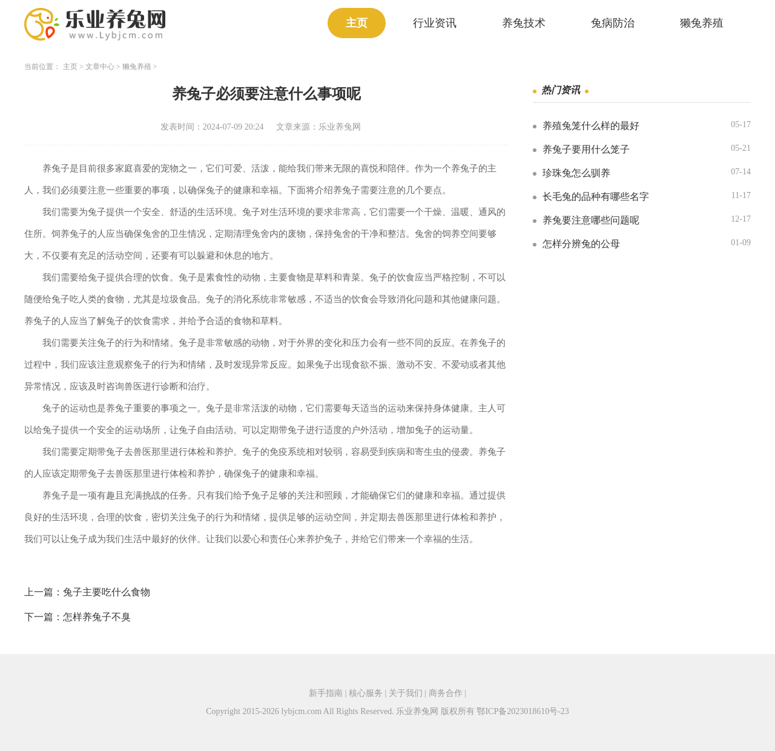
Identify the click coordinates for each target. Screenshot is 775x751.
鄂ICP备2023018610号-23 (523, 711)
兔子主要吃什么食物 (106, 592)
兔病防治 (613, 23)
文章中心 (99, 66)
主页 (357, 23)
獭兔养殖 (702, 23)
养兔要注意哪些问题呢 (590, 220)
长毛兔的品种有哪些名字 (595, 196)
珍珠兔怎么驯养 (576, 173)
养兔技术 (524, 23)
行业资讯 (435, 23)
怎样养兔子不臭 (97, 617)
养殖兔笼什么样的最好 (590, 126)
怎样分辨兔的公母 (581, 244)
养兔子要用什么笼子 (586, 149)
